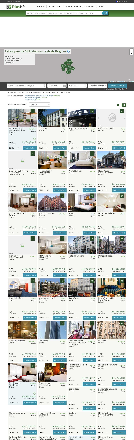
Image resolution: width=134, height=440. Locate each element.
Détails (13, 148)
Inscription (19, 1)
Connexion (10, 1)
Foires (40, 6)
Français (123, 1)
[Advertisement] (67, 31)
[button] (62, 68)
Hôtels (102, 6)
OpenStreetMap (121, 81)
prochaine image (35, 118)
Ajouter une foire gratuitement (80, 6)
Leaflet (111, 81)
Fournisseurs (55, 6)
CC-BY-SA (131, 81)
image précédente (9, 118)
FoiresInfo (17, 6)
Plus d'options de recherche (114, 89)
